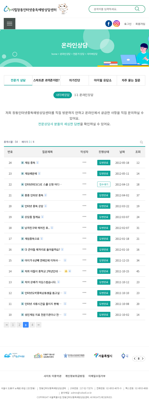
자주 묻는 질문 (131, 80)
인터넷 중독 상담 (32, 206)
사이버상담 (63, 94)
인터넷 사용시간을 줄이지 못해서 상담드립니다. (42, 304)
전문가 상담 (18, 80)
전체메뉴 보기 (9, 23)
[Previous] (134, 358)
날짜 (122, 152)
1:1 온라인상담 (83, 94)
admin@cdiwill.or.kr (81, 392)
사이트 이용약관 (52, 376)
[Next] (143, 358)
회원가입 (140, 24)
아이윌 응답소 (103, 80)
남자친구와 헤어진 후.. (35, 228)
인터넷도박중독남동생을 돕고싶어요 (42, 293)
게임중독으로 (30, 239)
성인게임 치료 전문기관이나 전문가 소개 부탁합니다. (42, 315)
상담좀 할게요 (30, 217)
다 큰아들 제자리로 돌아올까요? (40, 249)
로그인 (128, 24)
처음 (6, 325)
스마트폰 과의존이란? (46, 80)
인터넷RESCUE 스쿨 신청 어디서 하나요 (42, 184)
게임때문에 (29, 173)
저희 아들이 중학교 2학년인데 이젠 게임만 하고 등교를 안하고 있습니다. (42, 271)
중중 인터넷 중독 (32, 195)
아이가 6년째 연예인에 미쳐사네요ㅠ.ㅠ (42, 260)
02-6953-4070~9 (113, 388)
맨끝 (38, 325)
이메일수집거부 (97, 376)
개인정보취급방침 (75, 376)
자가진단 (74, 80)
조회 (138, 152)
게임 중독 (28, 163)
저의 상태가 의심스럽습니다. (38, 282)
